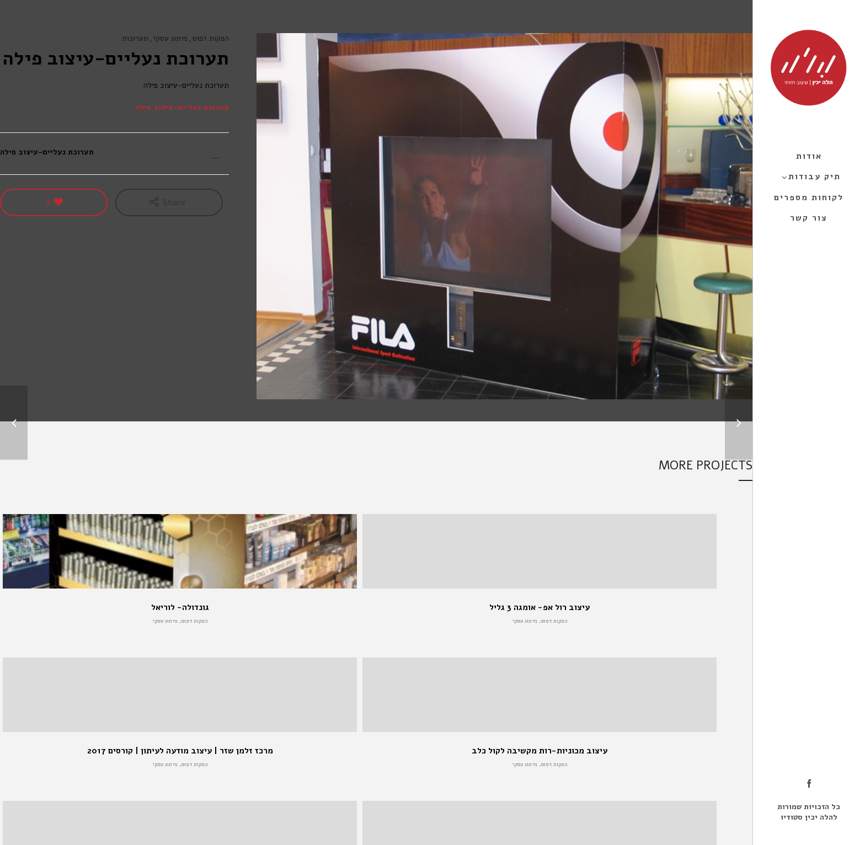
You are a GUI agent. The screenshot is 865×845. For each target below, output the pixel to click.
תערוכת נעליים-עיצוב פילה (182, 107)
